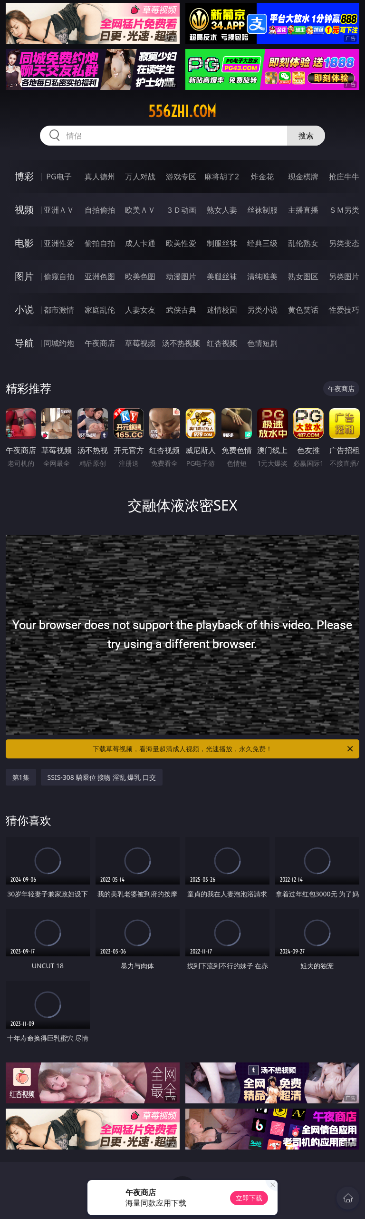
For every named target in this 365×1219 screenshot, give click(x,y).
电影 (24, 242)
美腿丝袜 (222, 276)
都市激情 (59, 310)
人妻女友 (140, 310)
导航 (24, 342)
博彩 (24, 176)
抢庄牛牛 (344, 176)
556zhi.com (182, 111)
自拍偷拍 (100, 210)
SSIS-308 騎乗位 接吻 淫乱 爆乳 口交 (102, 777)
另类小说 (262, 310)
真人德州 (100, 176)
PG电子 (58, 176)
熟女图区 (303, 276)
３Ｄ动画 (181, 210)
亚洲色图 (100, 276)
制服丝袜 (222, 243)
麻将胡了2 (221, 176)
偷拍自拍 (100, 243)
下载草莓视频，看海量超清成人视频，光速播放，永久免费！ (224, 749)
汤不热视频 (181, 343)
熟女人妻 (222, 210)
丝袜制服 (262, 210)
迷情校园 (222, 310)
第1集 (20, 777)
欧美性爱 (181, 243)
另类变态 (344, 243)
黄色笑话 (303, 310)
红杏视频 (222, 343)
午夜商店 (100, 343)
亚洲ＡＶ (59, 210)
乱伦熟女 (303, 243)
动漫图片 (181, 276)
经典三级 (262, 243)
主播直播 (303, 210)
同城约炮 (59, 343)
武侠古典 (181, 310)
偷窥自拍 (59, 276)
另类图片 (344, 276)
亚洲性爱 (59, 243)
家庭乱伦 (100, 310)
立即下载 (249, 1197)
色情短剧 (262, 343)
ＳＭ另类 (344, 210)
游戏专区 (181, 176)
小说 (24, 309)
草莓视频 (140, 343)
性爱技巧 (344, 310)
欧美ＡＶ (140, 210)
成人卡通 (140, 243)
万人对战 (140, 176)
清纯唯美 (262, 276)
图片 (24, 276)
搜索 (306, 135)
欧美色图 (140, 276)
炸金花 (262, 176)
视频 (24, 209)
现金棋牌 (303, 176)
